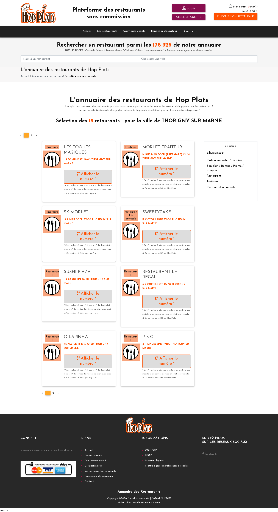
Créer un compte (188, 17)
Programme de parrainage (99, 475)
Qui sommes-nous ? (95, 460)
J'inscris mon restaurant (236, 16)
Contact (189, 31)
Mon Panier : (245, 7)
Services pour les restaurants (100, 470)
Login (189, 8)
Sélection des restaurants (80, 75)
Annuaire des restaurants (47, 75)
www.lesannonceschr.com (146, 502)
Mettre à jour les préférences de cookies (167, 465)
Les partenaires (93, 465)
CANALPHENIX (161, 498)
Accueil (86, 30)
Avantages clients (134, 30)
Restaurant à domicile (221, 187)
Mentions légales (154, 460)
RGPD (148, 455)
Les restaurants (107, 30)
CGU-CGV (151, 450)
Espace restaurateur (164, 30)
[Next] (37, 134)
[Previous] (21, 134)
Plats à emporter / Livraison (225, 160)
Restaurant (214, 175)
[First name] (80, 58)
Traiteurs (212, 181)
